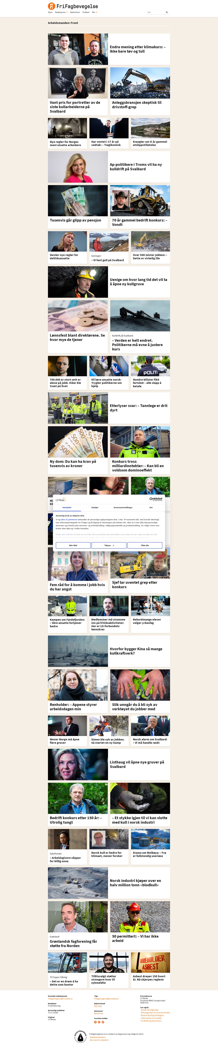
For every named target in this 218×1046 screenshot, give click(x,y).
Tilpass (109, 545)
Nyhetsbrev (75, 12)
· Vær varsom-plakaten (99, 1040)
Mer (94, 12)
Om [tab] (151, 507)
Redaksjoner (61, 12)
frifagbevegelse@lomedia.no (60, 998)
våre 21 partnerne (69, 519)
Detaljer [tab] (95, 507)
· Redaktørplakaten (97, 1037)
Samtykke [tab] (67, 507)
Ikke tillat (73, 545)
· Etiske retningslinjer (149, 1010)
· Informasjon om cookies (151, 1018)
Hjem (50, 12)
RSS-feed (98, 1006)
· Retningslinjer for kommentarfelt (155, 1012)
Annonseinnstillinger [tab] (123, 507)
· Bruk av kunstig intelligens (152, 1015)
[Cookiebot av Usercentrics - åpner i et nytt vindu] (151, 499)
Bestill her (98, 1013)
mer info (66, 534)
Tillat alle (145, 545)
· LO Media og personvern (150, 1021)
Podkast (86, 12)
